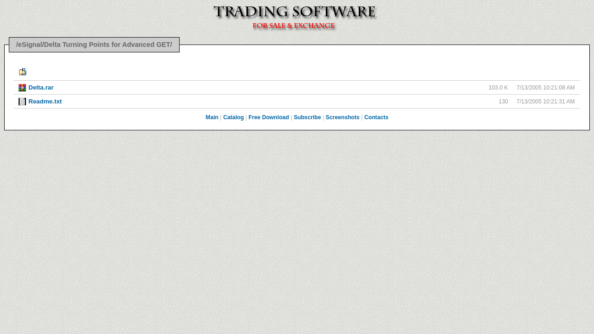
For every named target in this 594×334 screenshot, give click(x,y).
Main (212, 117)
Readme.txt (45, 101)
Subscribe (307, 117)
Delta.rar (40, 87)
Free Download (269, 117)
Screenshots (343, 117)
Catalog (233, 117)
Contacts (376, 117)
